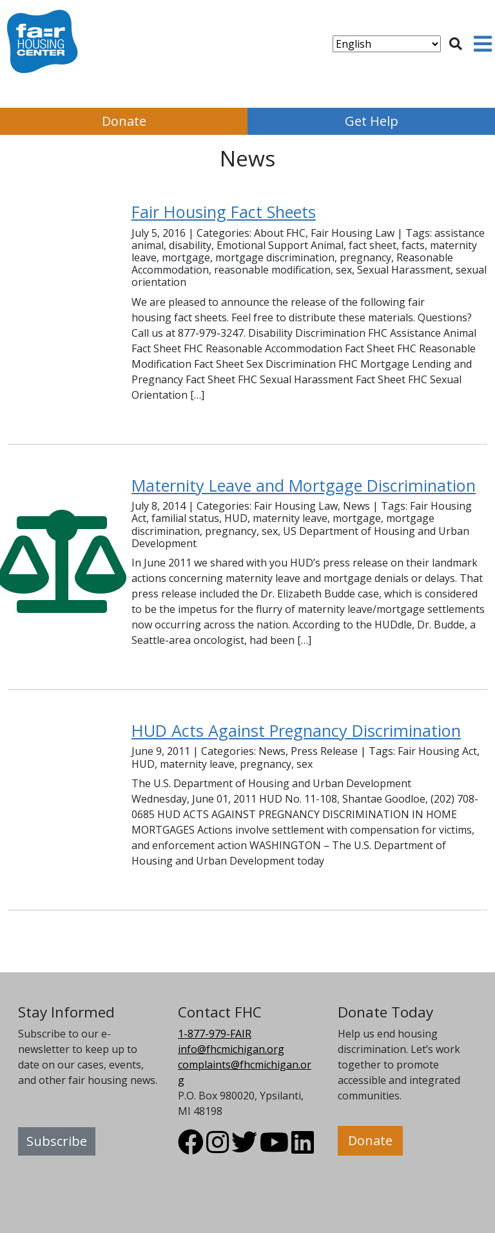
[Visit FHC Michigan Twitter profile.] (244, 1148)
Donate (124, 121)
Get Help (371, 121)
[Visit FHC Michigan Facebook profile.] (191, 1148)
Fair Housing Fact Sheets (223, 212)
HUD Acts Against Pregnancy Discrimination (296, 730)
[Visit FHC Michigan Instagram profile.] (217, 1148)
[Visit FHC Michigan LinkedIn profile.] (302, 1148)
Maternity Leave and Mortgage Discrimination (303, 485)
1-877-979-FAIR (214, 1034)
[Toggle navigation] (482, 44)
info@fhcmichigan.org (231, 1049)
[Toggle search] (456, 44)
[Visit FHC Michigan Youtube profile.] (274, 1148)
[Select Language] (387, 43)
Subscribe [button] (56, 1141)
